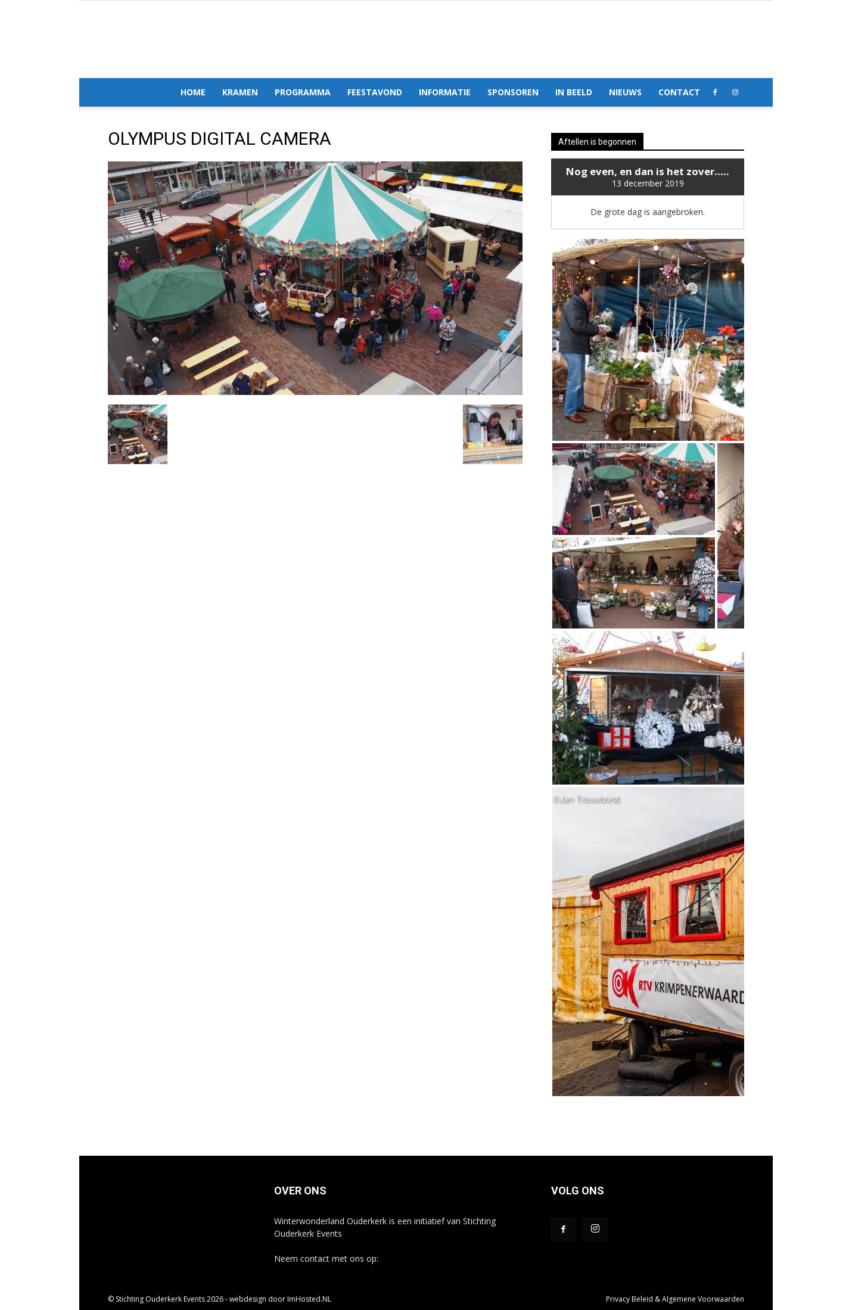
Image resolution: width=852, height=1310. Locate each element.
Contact (679, 92)
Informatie (445, 92)
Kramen (240, 92)
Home (193, 92)
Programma (303, 92)
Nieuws (625, 92)
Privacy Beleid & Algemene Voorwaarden (675, 1299)
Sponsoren (513, 92)
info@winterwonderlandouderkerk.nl (450, 1258)
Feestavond (374, 92)
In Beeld (573, 92)
